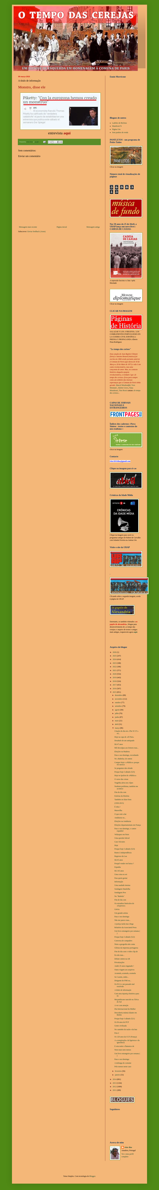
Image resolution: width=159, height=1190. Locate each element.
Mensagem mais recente (28, 227)
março (117, 728)
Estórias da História (121, 796)
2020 (115, 674)
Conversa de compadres (123, 941)
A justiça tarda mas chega (124, 924)
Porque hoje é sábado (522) (124, 937)
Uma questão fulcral (121, 838)
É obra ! (117, 807)
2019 (115, 677)
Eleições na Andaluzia (122, 821)
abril (117, 724)
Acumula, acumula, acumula (125, 973)
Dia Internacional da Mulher (125, 1009)
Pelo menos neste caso (122, 1066)
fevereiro (118, 1071)
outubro (118, 702)
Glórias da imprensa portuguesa (126, 948)
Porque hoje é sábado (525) (124, 772)
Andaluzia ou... (120, 818)
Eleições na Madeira (122, 751)
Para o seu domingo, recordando (126, 755)
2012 (115, 1087)
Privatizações (119, 962)
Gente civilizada (120, 1026)
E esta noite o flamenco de (124, 1046)
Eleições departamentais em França (127, 825)
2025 (115, 656)
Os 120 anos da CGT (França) (125, 1037)
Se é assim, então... (121, 977)
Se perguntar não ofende (123, 768)
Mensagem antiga (93, 227)
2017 (115, 685)
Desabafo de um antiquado (124, 740)
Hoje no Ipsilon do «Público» (125, 775)
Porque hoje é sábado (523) (124, 849)
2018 (115, 681)
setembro (118, 706)
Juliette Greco (123, 388)
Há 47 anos (118, 744)
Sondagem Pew (120, 892)
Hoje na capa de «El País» (124, 737)
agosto (117, 710)
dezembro (119, 695)
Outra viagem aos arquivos (124, 970)
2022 (115, 667)
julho (117, 713)
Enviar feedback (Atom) (36, 231)
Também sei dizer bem (122, 799)
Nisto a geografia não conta (124, 944)
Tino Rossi (123, 390)
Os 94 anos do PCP (121, 1022)
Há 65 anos (118, 860)
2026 (115, 652)
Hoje (116, 845)
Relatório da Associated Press (125, 927)
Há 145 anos (119, 871)
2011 (115, 1090)
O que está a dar (120, 814)
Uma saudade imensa (122, 885)
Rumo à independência (123, 853)
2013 (115, 1083)
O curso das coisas (121, 779)
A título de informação (122, 990)
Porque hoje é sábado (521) (124, 1019)
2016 (115, 688)
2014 (115, 1079)
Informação (118, 882)
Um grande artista (121, 913)
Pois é (116, 1033)
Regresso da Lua (120, 856)
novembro (119, 699)
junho (117, 717)
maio (117, 721)
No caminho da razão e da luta (125, 1029)
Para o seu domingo (121, 917)
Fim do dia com (120, 792)
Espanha (117, 867)
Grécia (116, 909)
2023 (115, 663)
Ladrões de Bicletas (119, 123)
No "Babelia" (119, 896)
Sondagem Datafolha (122, 889)
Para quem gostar (120, 878)
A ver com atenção (121, 1005)
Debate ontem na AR (122, 959)
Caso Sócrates (119, 842)
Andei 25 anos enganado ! (124, 966)
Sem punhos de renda (120, 132)
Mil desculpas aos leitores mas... (126, 748)
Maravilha (118, 810)
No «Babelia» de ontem (123, 759)
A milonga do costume (122, 1063)
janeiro (117, 1075)
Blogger (92, 1176)
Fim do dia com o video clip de (126, 951)
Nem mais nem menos (122, 1050)
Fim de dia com (120, 900)
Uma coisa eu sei (120, 874)
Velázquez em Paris (121, 834)
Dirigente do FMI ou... (122, 980)
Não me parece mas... (122, 920)
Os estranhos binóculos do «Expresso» (124, 904)
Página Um (116, 129)
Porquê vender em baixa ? (124, 863)
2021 (115, 670)
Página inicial (62, 227)
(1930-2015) (119, 803)
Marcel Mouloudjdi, (123, 385)
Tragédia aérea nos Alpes (123, 783)
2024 (115, 659)
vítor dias (128, 1147)
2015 (115, 692)
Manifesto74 (117, 126)
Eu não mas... (119, 955)
